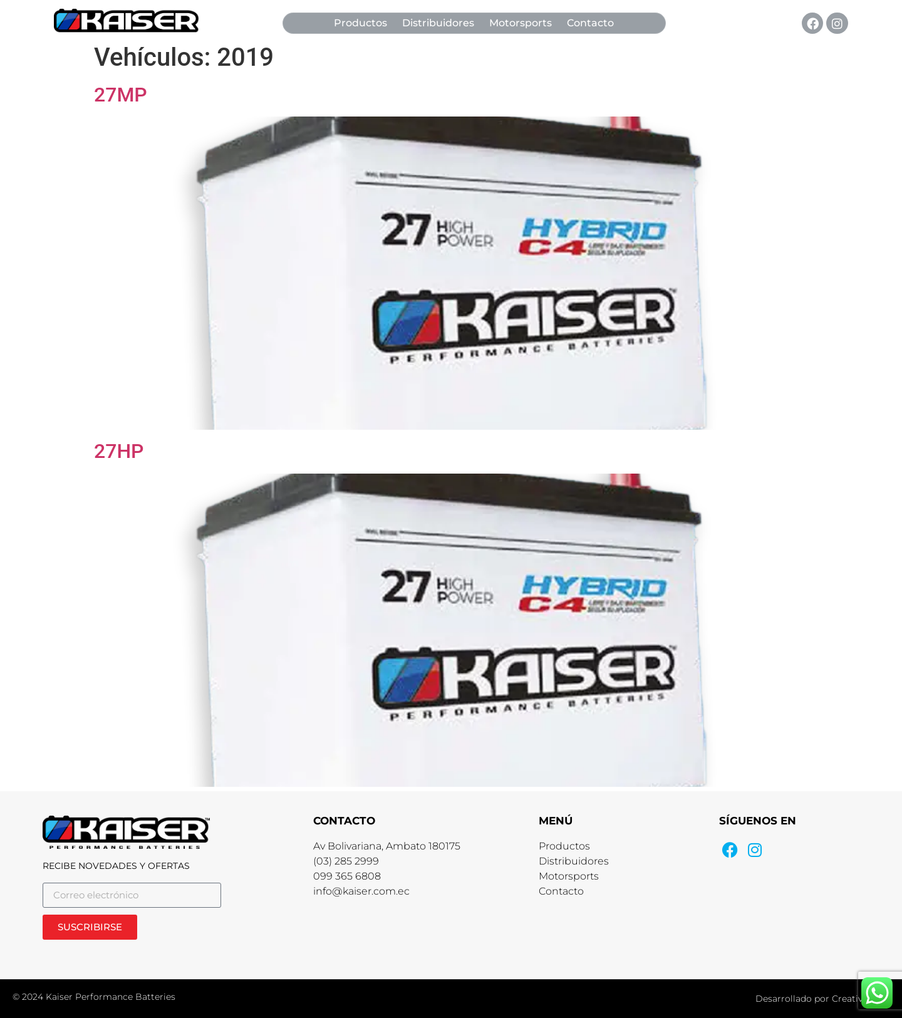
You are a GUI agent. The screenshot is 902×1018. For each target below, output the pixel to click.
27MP (120, 94)
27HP (119, 451)
